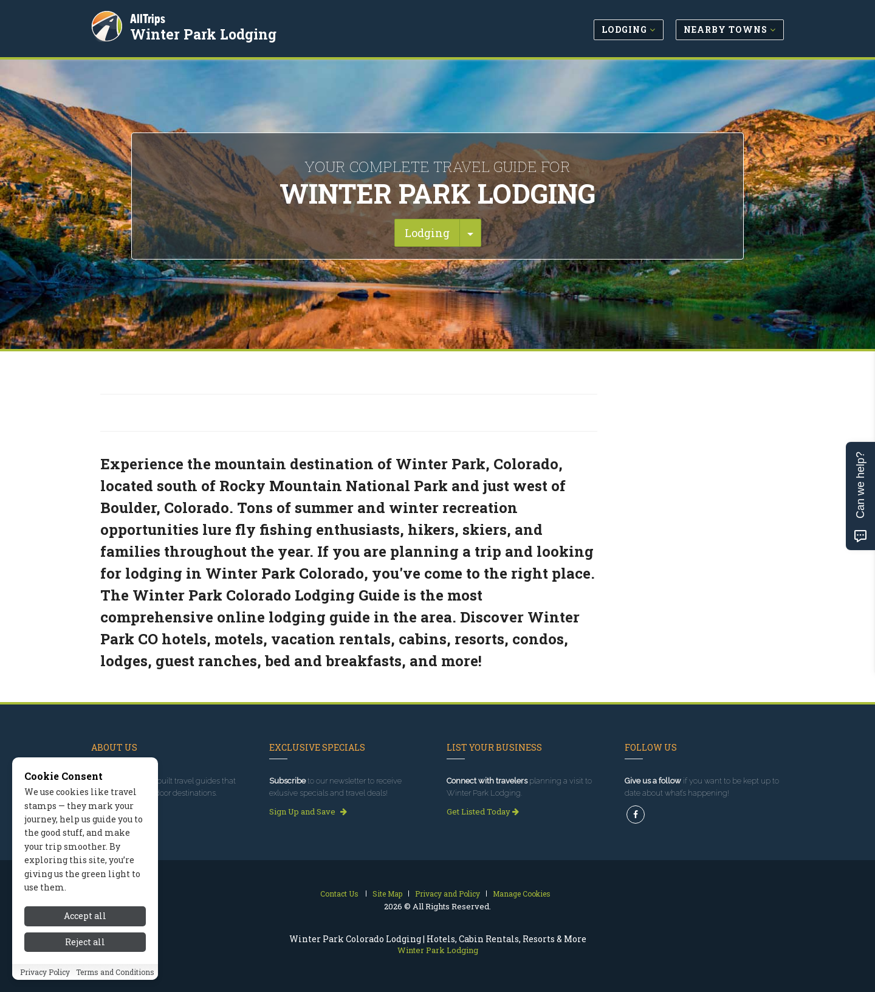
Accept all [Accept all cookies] (85, 919)
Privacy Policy (45, 975)
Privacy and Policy (447, 893)
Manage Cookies (522, 893)
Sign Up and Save (308, 811)
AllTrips (148, 17)
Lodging (427, 233)
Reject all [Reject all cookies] (85, 945)
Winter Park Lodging (204, 33)
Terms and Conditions (115, 975)
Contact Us (339, 893)
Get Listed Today (483, 811)
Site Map (387, 893)
